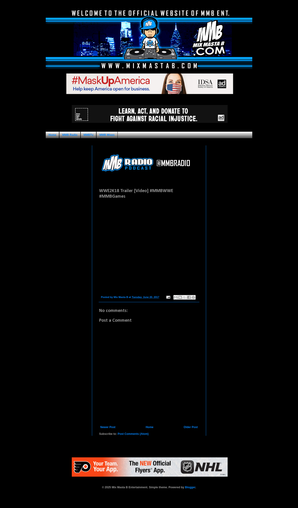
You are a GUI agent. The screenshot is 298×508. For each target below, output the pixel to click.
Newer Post (107, 427)
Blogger (190, 487)
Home (52, 135)
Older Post (191, 427)
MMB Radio (69, 135)
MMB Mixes (106, 135)
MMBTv (89, 135)
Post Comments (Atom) (133, 434)
